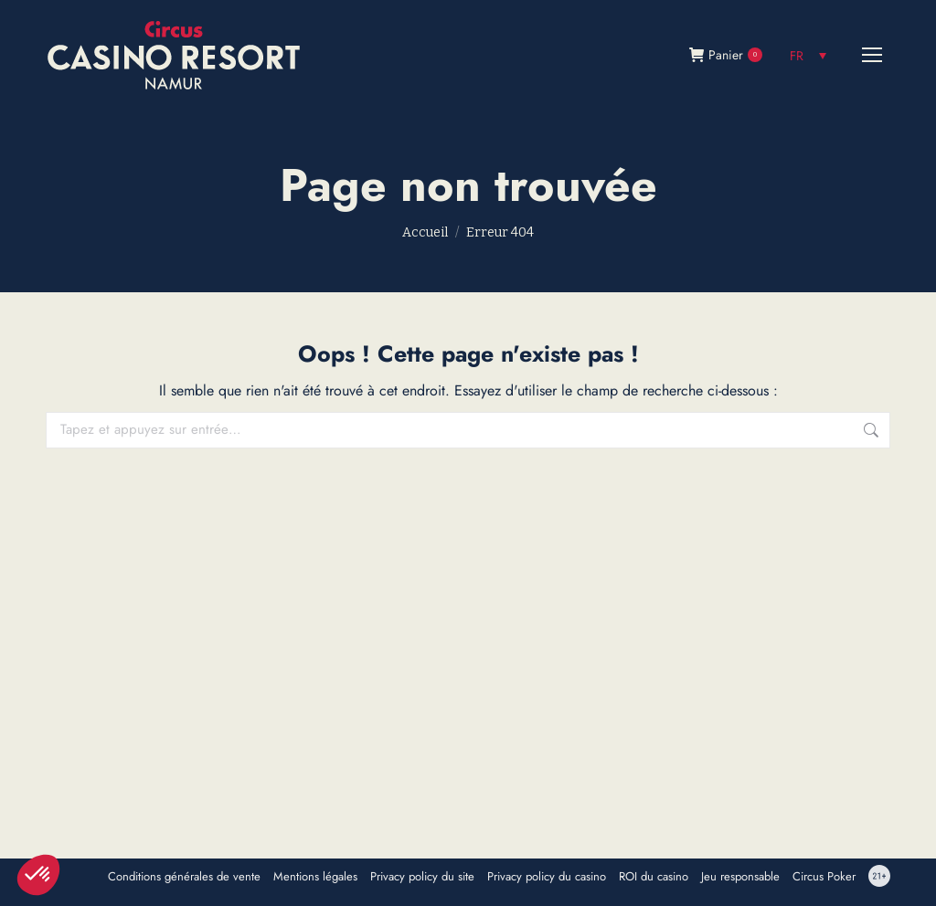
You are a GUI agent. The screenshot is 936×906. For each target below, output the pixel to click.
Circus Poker (824, 877)
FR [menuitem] (796, 56)
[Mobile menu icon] (872, 55)
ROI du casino (653, 877)
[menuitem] (808, 55)
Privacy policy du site (422, 877)
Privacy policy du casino (546, 877)
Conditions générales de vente (184, 877)
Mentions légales (315, 877)
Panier (725, 55)
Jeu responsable (740, 877)
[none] (808, 55)
